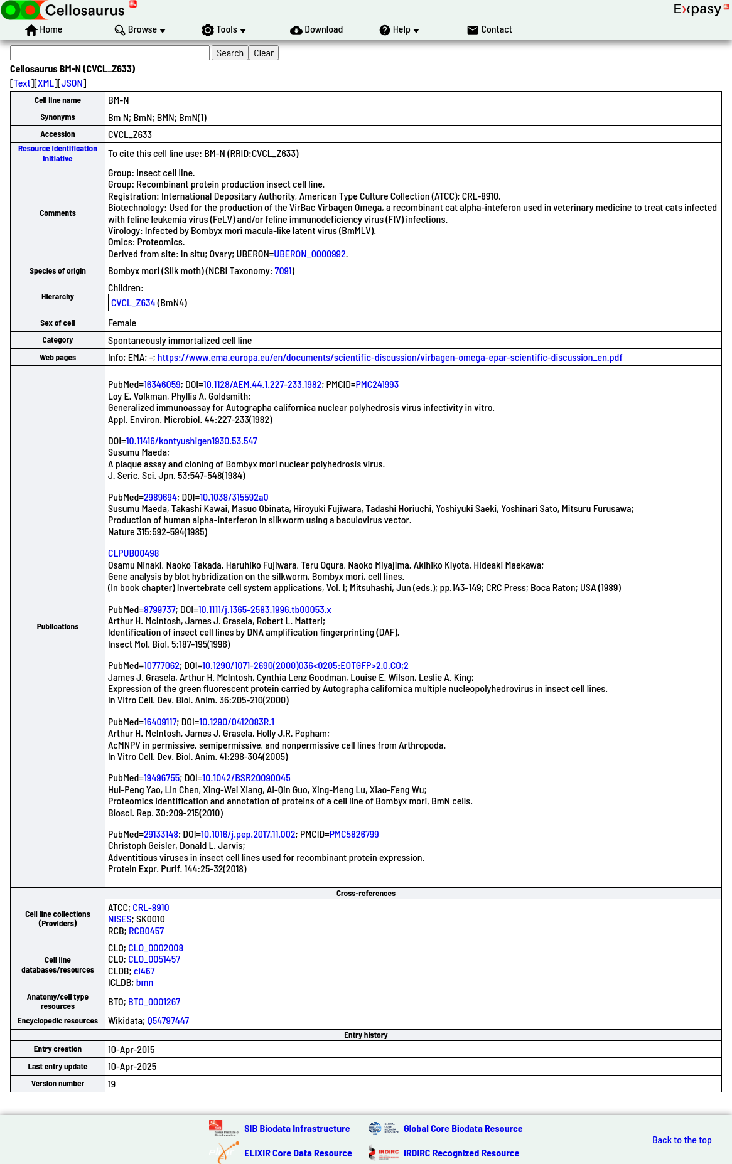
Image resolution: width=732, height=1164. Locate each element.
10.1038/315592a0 (234, 497)
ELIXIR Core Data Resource (298, 1152)
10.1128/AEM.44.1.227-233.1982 (262, 384)
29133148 (161, 834)
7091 (283, 270)
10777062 (162, 665)
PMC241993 (377, 384)
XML (46, 82)
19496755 (162, 777)
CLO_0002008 (155, 947)
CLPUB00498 (133, 552)
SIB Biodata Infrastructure (297, 1128)
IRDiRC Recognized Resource (461, 1152)
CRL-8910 (150, 907)
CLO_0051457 (154, 958)
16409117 (160, 721)
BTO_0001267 (154, 1001)
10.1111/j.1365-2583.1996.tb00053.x (264, 609)
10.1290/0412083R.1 (236, 721)
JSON (72, 82)
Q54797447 (168, 1020)
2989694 (160, 497)
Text (22, 82)
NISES (120, 918)
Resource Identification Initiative (57, 153)
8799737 (160, 609)
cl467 (144, 970)
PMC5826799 (354, 834)
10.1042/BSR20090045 (246, 777)
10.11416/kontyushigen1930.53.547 (191, 440)
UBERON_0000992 (309, 253)
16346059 (162, 384)
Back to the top (682, 1139)
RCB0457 (146, 930)
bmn (145, 982)
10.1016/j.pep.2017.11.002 (248, 834)
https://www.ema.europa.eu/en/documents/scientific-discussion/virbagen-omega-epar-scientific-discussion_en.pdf (390, 357)
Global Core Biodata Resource (463, 1128)
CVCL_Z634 (133, 302)
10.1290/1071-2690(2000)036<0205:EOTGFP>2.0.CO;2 (305, 665)
